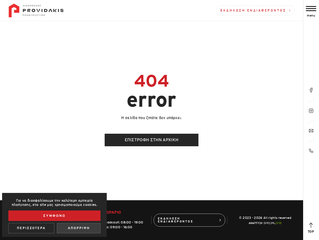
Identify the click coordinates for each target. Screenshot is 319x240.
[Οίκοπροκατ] (36, 10)
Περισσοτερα (31, 228)
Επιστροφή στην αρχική (152, 140)
